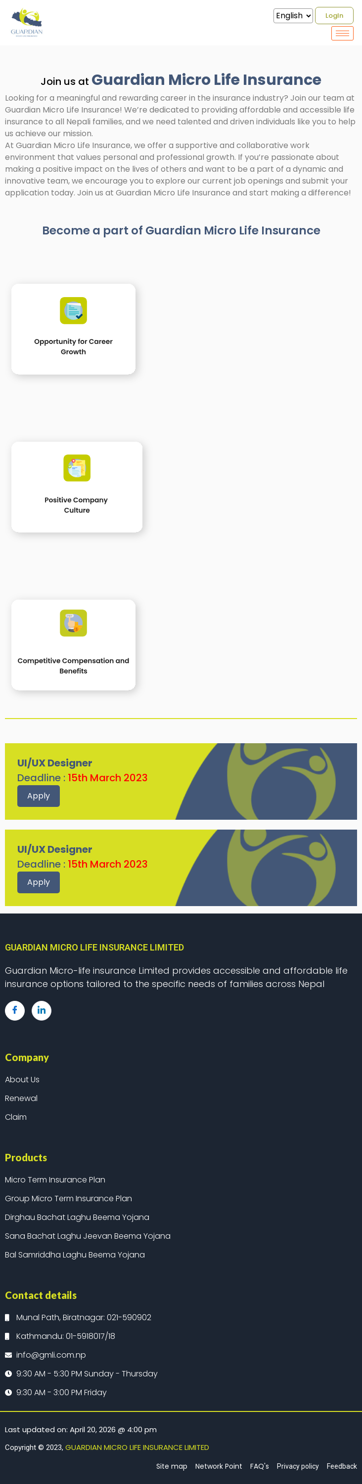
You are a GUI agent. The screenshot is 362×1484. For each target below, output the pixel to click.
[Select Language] (293, 15)
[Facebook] (15, 1011)
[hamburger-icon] (342, 33)
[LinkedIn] (41, 1011)
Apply (38, 795)
